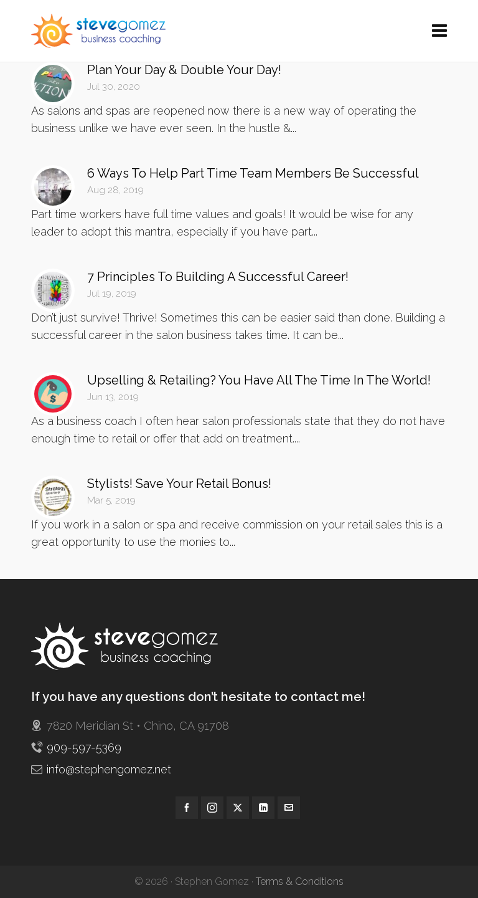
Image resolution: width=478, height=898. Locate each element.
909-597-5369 (84, 747)
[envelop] (289, 807)
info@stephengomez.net (109, 769)
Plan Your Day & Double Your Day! (184, 69)
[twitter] (238, 807)
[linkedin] (263, 807)
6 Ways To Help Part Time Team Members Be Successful (253, 173)
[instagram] (212, 807)
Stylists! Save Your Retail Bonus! (179, 483)
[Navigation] (439, 31)
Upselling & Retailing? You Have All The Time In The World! (259, 380)
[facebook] (187, 807)
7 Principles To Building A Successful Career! (218, 276)
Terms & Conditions (300, 881)
